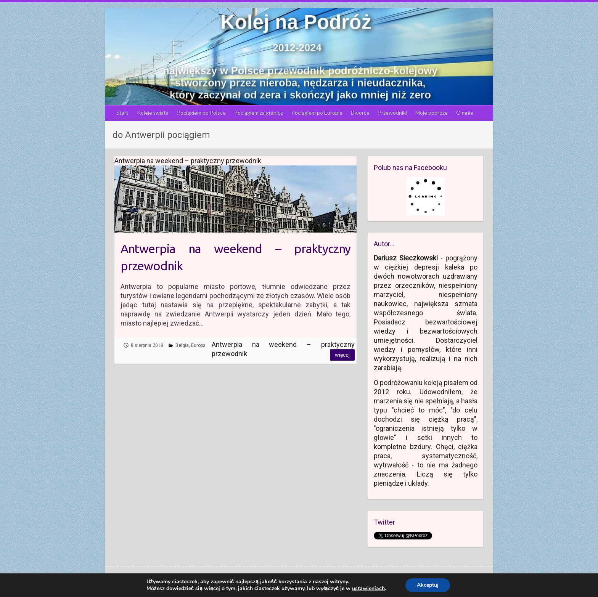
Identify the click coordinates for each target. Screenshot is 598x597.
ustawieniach (368, 588)
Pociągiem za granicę (258, 112)
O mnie (464, 112)
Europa (198, 345)
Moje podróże (431, 112)
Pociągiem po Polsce (201, 112)
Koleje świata (153, 112)
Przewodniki (392, 112)
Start (122, 112)
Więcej (342, 355)
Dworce (360, 112)
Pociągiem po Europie (316, 112)
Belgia (182, 345)
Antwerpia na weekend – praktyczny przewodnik (235, 257)
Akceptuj (428, 585)
